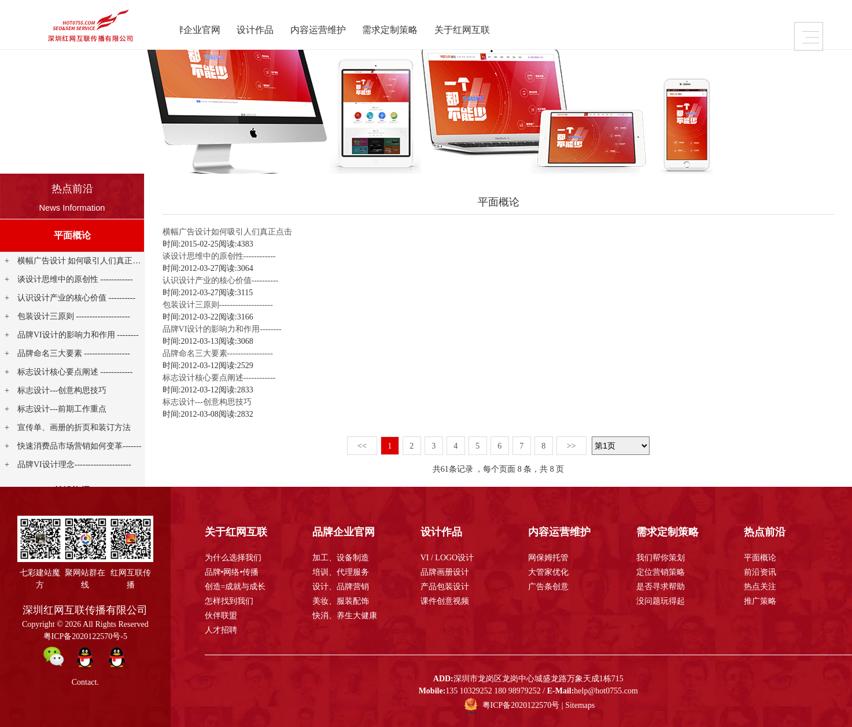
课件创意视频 (445, 601)
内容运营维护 (328, 28)
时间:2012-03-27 (191, 268)
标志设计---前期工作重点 (61, 409)
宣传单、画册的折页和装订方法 (74, 427)
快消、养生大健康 (344, 615)
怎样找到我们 (229, 601)
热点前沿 (72, 188)
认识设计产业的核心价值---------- (221, 280)
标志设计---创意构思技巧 (61, 390)
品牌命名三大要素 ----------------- (73, 353)
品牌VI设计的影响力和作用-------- (222, 329)
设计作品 (264, 28)
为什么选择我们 (233, 557)
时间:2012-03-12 (191, 365)
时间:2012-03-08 (191, 414)
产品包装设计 (445, 586)
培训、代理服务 (340, 572)
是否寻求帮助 (660, 586)
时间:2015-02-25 (191, 244)
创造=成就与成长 (235, 586)
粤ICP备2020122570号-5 (85, 636)
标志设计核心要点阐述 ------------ (74, 372)
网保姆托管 (548, 557)
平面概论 (72, 235)
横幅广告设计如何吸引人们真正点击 (227, 231)
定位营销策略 (660, 572)
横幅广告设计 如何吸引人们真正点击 (83, 260)
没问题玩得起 (660, 601)
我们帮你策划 (660, 557)
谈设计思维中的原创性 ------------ (74, 279)
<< (362, 446)
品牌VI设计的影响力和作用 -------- (78, 335)
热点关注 (760, 586)
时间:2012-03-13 (191, 341)
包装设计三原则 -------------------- (73, 316)
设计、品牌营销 (340, 586)
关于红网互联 (474, 28)
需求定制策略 (401, 28)
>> (571, 446)
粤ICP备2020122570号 (521, 705)
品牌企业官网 (201, 28)
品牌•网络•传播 (232, 572)
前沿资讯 (760, 572)
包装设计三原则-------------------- (218, 304)
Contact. (85, 682)
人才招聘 (221, 630)
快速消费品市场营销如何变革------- (79, 446)
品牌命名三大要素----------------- (218, 353)
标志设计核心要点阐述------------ (219, 377)
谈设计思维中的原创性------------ (219, 256)
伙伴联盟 (221, 615)
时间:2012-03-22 (191, 317)
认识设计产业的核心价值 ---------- (76, 297)
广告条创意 (548, 586)
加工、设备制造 (340, 557)
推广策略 (760, 601)
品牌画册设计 (445, 572)
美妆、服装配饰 (340, 601)
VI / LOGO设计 (447, 557)
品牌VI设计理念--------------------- (74, 464)
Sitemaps (580, 705)
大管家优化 (548, 572)
